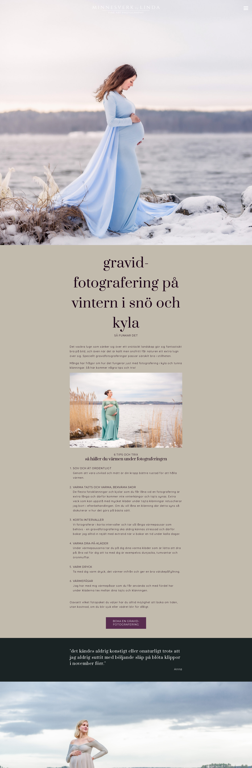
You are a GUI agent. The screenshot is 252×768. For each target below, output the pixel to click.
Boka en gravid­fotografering (126, 598)
